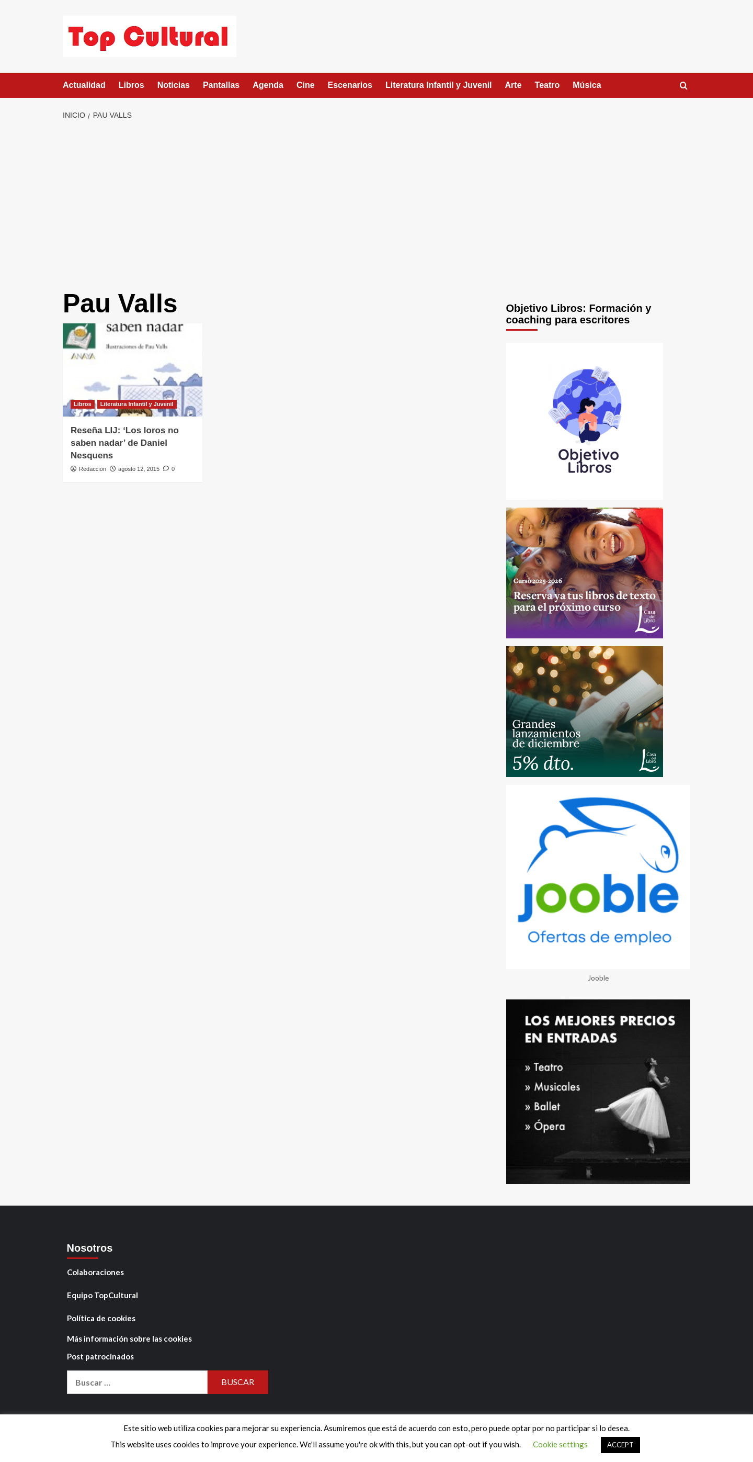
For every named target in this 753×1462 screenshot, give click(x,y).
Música (587, 85)
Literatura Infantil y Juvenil (438, 85)
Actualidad (84, 85)
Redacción (92, 469)
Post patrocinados (100, 1356)
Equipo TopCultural (102, 1295)
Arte (513, 85)
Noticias (173, 85)
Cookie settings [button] (560, 1444)
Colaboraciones (95, 1272)
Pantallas (221, 85)
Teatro (547, 85)
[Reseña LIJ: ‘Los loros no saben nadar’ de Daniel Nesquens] (132, 370)
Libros (131, 85)
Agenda (268, 85)
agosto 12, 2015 (138, 469)
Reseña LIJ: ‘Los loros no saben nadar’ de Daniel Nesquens (125, 442)
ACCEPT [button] (620, 1445)
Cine (305, 85)
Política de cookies (101, 1318)
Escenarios (350, 85)
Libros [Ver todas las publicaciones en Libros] (83, 404)
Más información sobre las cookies (129, 1338)
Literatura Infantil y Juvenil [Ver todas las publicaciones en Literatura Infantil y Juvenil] (137, 404)
